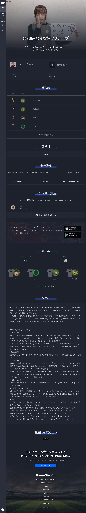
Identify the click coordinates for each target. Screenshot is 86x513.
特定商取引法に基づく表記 (46, 499)
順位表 (46, 87)
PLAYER (3, 15)
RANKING (2, 27)
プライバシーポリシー (45, 496)
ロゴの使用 (46, 503)
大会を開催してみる (46, 465)
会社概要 (46, 486)
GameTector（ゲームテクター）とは (45, 479)
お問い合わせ (45, 489)
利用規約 (46, 493)
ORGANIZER (3, 21)
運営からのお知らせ (46, 483)
